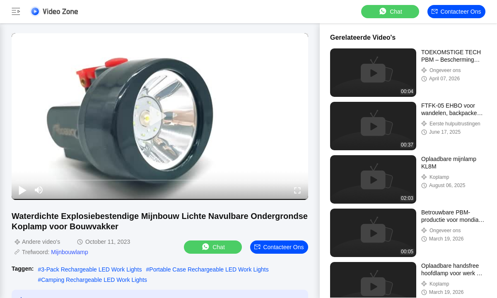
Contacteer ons (456, 11)
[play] (160, 116)
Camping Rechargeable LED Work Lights (94, 279)
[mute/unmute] (39, 190)
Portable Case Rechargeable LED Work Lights (208, 269)
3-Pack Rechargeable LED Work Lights (91, 269)
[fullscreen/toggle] (297, 190)
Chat (390, 11)
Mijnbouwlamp (69, 252)
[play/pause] (22, 190)
